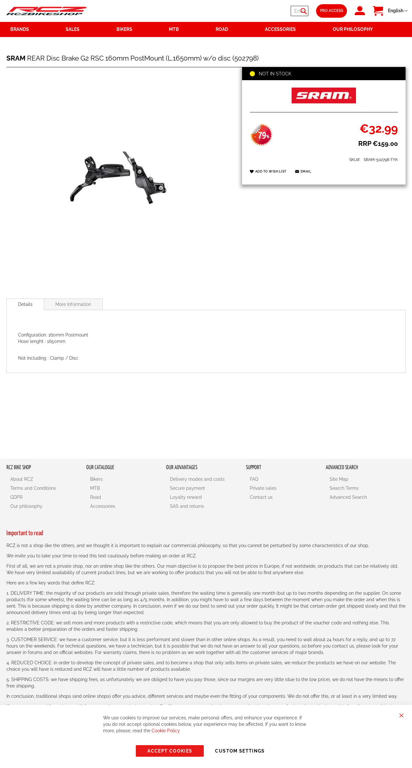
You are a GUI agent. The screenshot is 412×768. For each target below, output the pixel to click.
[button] (397, 10)
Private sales (263, 488)
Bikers (96, 479)
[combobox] (269, 11)
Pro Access (331, 10)
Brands (19, 29)
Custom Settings (240, 751)
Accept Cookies (169, 751)
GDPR (16, 497)
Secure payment (187, 488)
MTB (95, 488)
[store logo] (46, 11)
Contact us (261, 497)
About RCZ (21, 479)
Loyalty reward (186, 497)
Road (95, 497)
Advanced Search (348, 497)
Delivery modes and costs (197, 479)
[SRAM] (324, 105)
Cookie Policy (166, 730)
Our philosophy (26, 506)
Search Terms (344, 488)
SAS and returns (187, 506)
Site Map (339, 479)
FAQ (254, 479)
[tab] (25, 304)
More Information (73, 304)
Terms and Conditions (33, 488)
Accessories (102, 506)
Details (25, 304)
